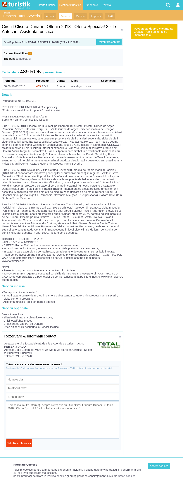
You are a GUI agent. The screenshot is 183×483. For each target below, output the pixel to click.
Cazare (80, 16)
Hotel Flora (21, 53)
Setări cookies (126, 475)
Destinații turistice (70, 4)
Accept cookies (159, 465)
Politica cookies (56, 475)
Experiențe (91, 4)
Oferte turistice (47, 4)
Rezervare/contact (109, 41)
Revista (106, 4)
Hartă (110, 16)
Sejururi (65, 16)
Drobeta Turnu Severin (21, 16)
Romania (6, 13)
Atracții (50, 16)
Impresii (96, 16)
